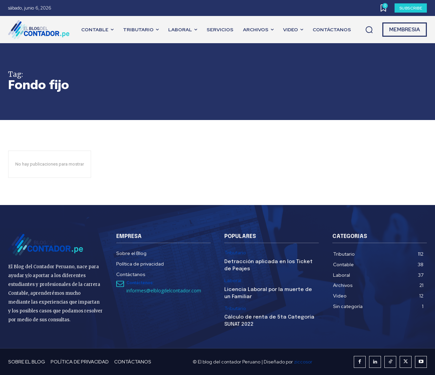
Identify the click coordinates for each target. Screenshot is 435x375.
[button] (369, 30)
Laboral (232, 281)
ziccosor (303, 362)
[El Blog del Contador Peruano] (40, 29)
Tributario (235, 253)
